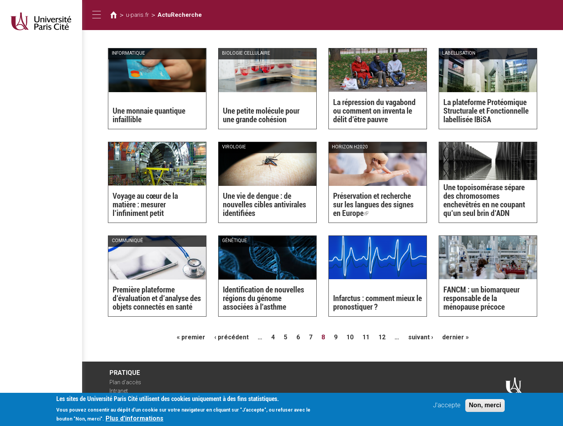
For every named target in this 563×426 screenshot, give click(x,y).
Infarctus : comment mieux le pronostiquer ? (377, 303)
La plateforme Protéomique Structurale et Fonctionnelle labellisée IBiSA (486, 111)
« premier (191, 337)
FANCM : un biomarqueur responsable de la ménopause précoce (481, 298)
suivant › (420, 337)
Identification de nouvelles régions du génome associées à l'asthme (263, 298)
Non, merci (485, 408)
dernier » (455, 337)
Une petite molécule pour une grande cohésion (261, 115)
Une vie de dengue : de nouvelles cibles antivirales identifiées (264, 204)
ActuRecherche (180, 14)
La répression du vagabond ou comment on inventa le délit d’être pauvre (374, 111)
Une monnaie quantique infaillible (149, 115)
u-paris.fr (137, 14)
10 (349, 337)
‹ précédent (231, 337)
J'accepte (447, 408)
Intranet (118, 391)
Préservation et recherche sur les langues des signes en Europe (373, 204)
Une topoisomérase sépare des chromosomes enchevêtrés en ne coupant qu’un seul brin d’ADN (484, 200)
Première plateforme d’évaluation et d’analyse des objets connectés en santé (157, 298)
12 (381, 337)
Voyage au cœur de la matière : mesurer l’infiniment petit (145, 204)
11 (365, 337)
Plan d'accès (125, 382)
